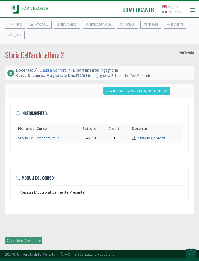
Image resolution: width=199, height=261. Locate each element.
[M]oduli (39, 24)
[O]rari (128, 24)
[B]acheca (66, 24)
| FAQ (63, 254)
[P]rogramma (99, 24)
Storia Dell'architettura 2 (38, 138)
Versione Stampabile (24, 240)
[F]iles (15, 35)
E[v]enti (174, 24)
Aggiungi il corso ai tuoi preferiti (136, 91)
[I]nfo (15, 24)
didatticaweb (138, 9)
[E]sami (151, 24)
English (170, 6)
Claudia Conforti (53, 70)
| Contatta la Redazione (93, 254)
